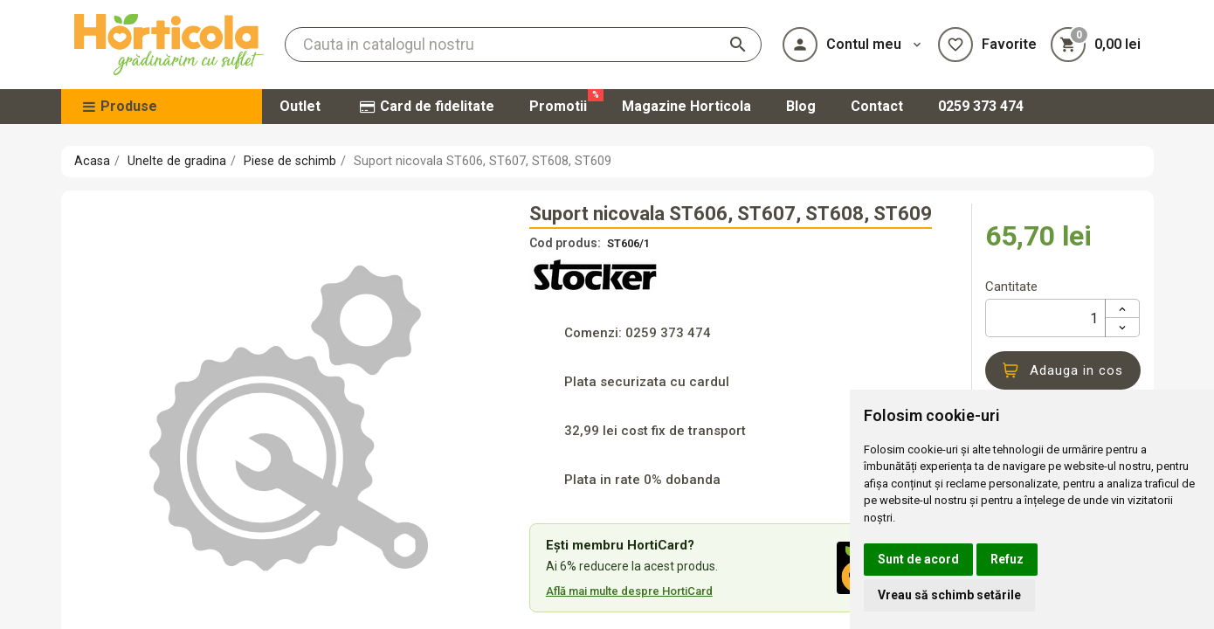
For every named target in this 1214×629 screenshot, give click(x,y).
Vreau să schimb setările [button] (949, 595)
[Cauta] (523, 44)
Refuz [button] (1007, 559)
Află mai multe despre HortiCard (629, 591)
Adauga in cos (1063, 370)
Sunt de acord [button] (918, 559)
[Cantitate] (1045, 318)
